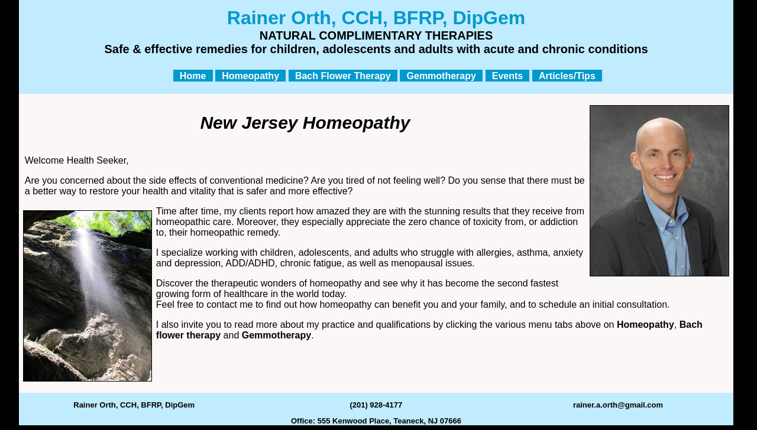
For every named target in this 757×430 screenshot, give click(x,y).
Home (193, 75)
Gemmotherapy (441, 75)
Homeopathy (250, 75)
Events (507, 75)
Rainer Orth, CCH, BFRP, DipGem (134, 404)
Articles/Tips (567, 75)
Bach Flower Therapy (343, 75)
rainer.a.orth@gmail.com (618, 404)
